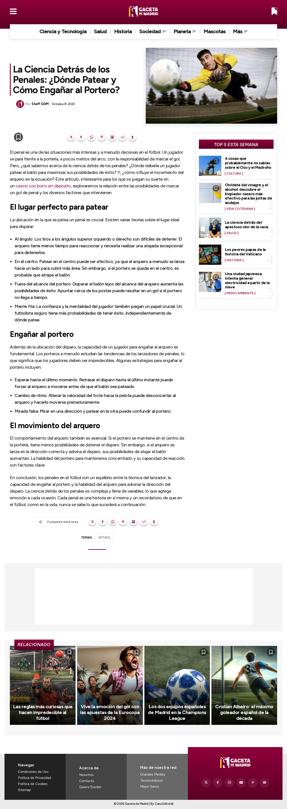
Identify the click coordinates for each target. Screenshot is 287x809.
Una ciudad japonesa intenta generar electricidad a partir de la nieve (247, 280)
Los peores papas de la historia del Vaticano (245, 252)
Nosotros (86, 775)
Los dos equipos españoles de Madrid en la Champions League (177, 712)
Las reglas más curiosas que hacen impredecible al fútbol (43, 712)
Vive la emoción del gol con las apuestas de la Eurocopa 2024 (110, 712)
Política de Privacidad (34, 778)
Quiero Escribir (90, 787)
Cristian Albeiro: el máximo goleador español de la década (244, 712)
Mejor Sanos (149, 787)
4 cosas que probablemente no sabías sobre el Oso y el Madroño (248, 163)
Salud (231, 233)
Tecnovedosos (151, 780)
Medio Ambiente (240, 293)
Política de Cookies (33, 784)
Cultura (233, 173)
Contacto (86, 781)
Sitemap (24, 790)
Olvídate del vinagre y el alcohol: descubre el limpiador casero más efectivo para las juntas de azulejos (248, 193)
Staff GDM (40, 104)
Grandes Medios (152, 774)
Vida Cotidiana (239, 208)
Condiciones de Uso (33, 772)
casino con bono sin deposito (43, 186)
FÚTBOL (104, 537)
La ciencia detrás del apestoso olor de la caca (246, 224)
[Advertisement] (143, 596)
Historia (234, 260)
